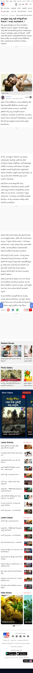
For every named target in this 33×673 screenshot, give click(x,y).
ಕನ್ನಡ (11, 1)
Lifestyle (12, 15)
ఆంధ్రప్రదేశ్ (24, 8)
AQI (23, 4)
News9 (3, 1)
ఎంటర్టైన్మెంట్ (13, 8)
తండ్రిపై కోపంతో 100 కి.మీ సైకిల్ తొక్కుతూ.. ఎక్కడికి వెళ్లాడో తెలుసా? (11, 433)
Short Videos (7, 393)
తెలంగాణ (30, 8)
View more (26, 392)
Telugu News (4, 15)
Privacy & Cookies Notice (22, 643)
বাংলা (24, 1)
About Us (13, 640)
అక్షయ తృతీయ (6, 11)
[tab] (14, 625)
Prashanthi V (9, 97)
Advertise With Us (23, 640)
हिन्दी (7, 1)
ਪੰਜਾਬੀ (28, 1)
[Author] (3, 98)
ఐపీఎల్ (19, 8)
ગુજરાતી (19, 1)
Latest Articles (7, 442)
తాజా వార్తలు (6, 8)
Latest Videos (7, 517)
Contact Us (6, 640)
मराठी (15, 1)
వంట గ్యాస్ (13, 11)
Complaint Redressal (8, 643)
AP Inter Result (22, 11)
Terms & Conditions (16, 646)
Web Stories (6, 593)
